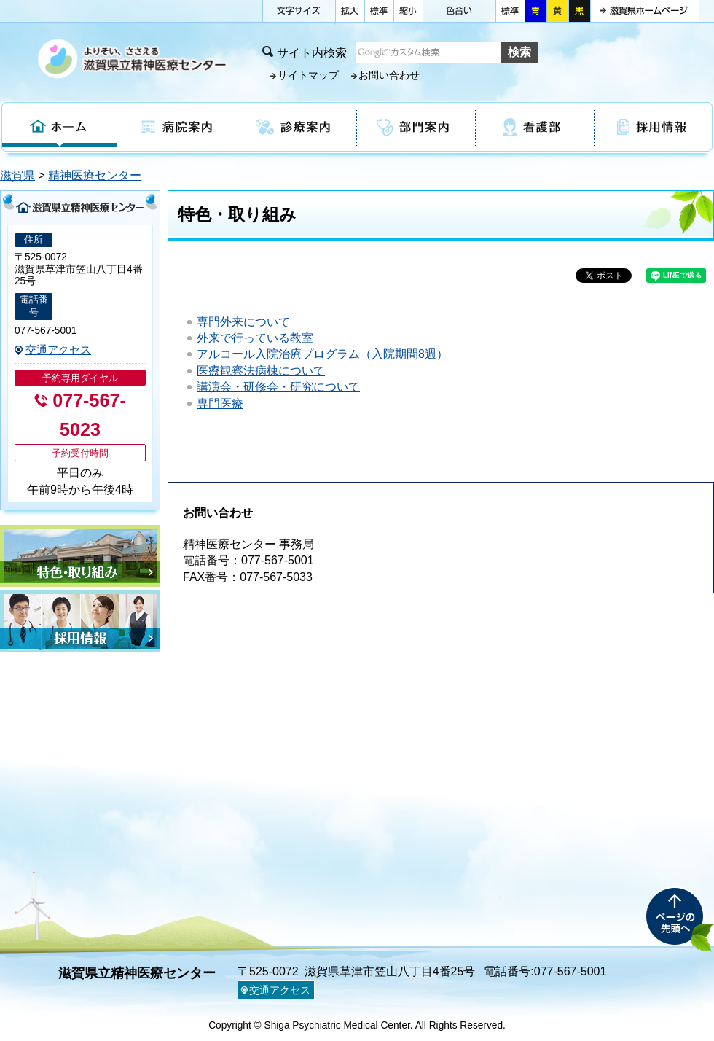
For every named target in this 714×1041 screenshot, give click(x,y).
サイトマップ (308, 75)
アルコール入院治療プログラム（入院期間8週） (322, 354)
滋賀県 (17, 175)
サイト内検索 (312, 53)
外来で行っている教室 (255, 338)
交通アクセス (58, 350)
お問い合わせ (389, 75)
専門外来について (243, 322)
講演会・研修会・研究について (278, 387)
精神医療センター (94, 175)
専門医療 (220, 403)
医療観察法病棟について (261, 370)
